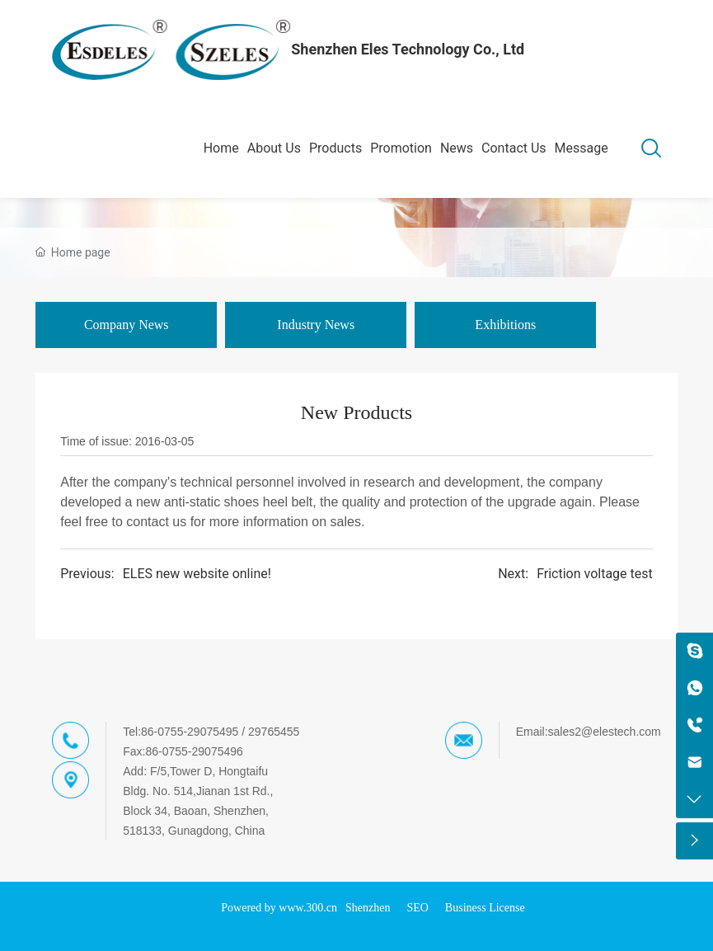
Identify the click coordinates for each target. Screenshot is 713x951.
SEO (417, 908)
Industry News (315, 325)
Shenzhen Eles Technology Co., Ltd (407, 49)
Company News (126, 325)
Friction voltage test (595, 573)
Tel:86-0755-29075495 (180, 731)
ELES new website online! (197, 573)
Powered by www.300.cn (279, 908)
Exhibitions (505, 325)
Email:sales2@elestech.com (588, 731)
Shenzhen (367, 908)
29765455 (273, 731)
